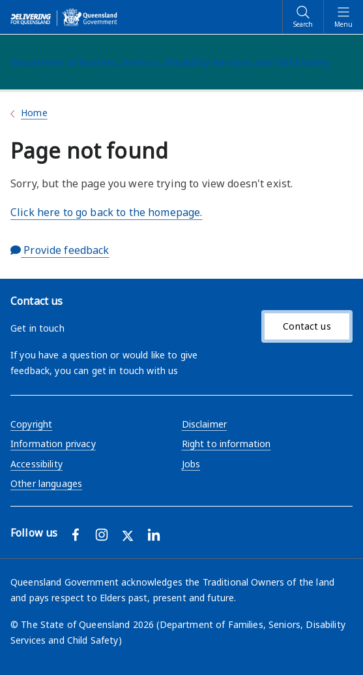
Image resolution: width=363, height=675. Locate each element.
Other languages (46, 483)
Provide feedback (59, 250)
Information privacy (53, 443)
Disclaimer (204, 424)
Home (34, 112)
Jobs (191, 464)
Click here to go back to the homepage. (106, 212)
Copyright (31, 424)
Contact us (306, 326)
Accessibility (36, 464)
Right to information (226, 443)
